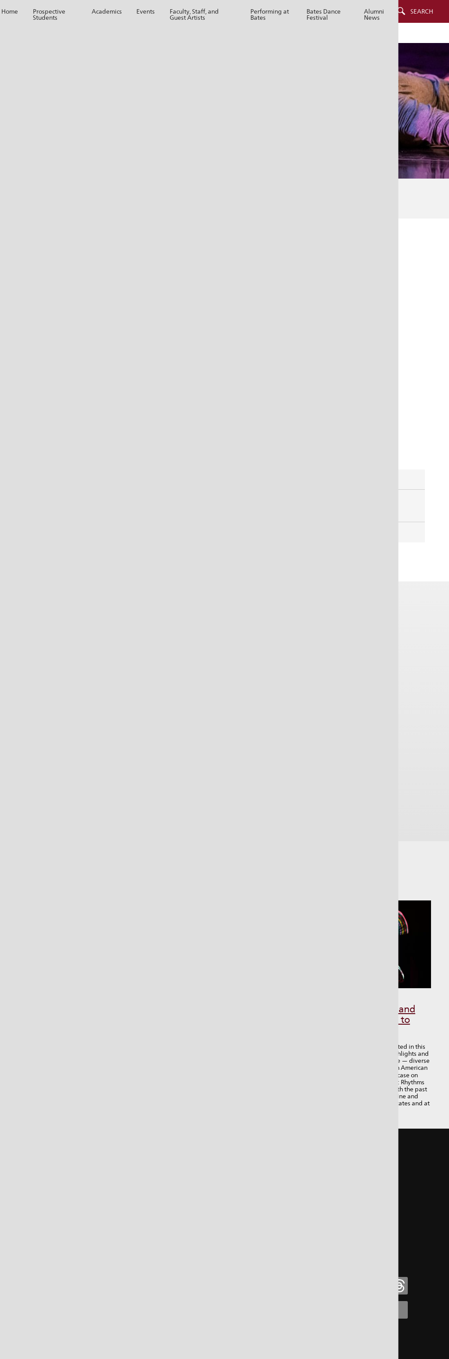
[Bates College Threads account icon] (399, 1285)
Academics (107, 11)
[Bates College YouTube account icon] (399, 1310)
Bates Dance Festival (323, 14)
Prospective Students (49, 14)
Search (421, 11)
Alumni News (374, 14)
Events (145, 11)
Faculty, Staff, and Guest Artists (194, 14)
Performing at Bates (269, 14)
